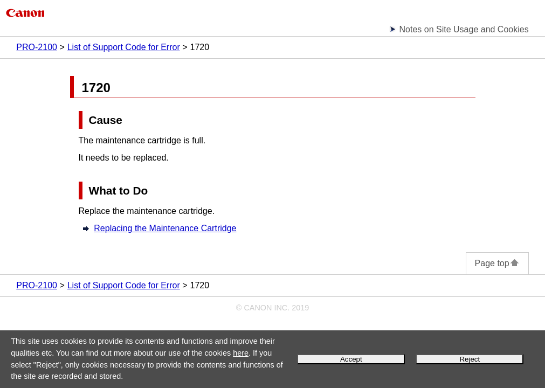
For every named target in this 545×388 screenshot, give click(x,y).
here (241, 353)
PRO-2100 (36, 47)
